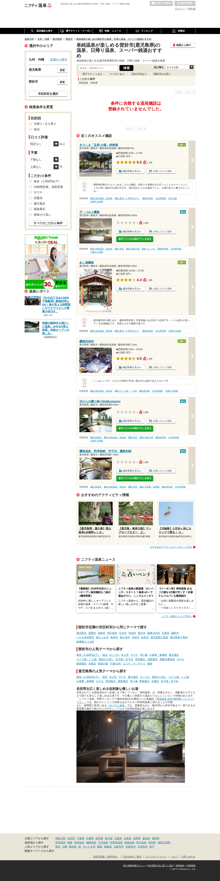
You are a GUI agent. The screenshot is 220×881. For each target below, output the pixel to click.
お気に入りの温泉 (161, 3)
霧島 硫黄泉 (96, 437)
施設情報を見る (131, 171)
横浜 (57, 846)
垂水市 (142, 633)
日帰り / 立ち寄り (45, 123)
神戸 (151, 846)
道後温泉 (129, 842)
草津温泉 (60, 842)
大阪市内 (119, 846)
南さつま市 (102, 637)
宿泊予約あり (139, 74)
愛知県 (146, 838)
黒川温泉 (141, 842)
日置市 (165, 633)
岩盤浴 (38, 197)
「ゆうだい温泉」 (117, 705)
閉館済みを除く (162, 74)
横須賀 (73, 846)
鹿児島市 (81, 633)
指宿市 (132, 633)
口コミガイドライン (155, 856)
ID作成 (191, 8)
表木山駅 (172, 198)
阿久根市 (112, 633)
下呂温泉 (103, 842)
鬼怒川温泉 (164, 842)
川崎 (64, 846)
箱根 (69, 842)
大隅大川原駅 (96, 201)
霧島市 (175, 633)
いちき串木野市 (85, 637)
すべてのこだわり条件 (48, 223)
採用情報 (191, 865)
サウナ (134, 654)
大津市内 (142, 846)
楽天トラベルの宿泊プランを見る (135, 239)
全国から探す (58, 59)
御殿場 (108, 846)
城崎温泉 (91, 842)
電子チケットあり (92, 74)
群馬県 (99, 838)
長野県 (137, 838)
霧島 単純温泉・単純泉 (101, 198)
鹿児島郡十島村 (179, 637)
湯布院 (152, 842)
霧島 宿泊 (119, 249)
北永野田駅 (160, 198)
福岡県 (155, 838)
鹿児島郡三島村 (159, 637)
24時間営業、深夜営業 (48, 186)
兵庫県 (90, 838)
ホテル (180, 659)
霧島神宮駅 (147, 198)
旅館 (149, 663)
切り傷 (144, 654)
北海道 (127, 838)
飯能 (99, 846)
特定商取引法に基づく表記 (160, 865)
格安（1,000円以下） (88, 654)
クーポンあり (117, 74)
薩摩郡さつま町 (85, 641)
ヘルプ (174, 856)
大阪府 (118, 838)
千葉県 (80, 838)
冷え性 (125, 654)
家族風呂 (81, 663)
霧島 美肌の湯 (133, 249)
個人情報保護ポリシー (134, 865)
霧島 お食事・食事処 (150, 487)
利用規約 (180, 865)
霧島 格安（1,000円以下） (127, 198)
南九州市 (125, 637)
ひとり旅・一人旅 (86, 659)
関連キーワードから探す (39, 851)
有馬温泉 (79, 842)
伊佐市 (135, 637)
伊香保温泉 (116, 842)
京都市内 (130, 846)
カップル (114, 654)
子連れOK (115, 663)
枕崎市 (101, 633)
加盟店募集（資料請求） (106, 856)
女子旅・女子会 (124, 659)
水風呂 (92, 663)
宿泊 (104, 654)
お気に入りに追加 (162, 171)
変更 (62, 70)
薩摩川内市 (153, 633)
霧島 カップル (148, 249)
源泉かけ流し (106, 659)
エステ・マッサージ (134, 663)
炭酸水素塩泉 (167, 659)
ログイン (180, 8)
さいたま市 (89, 846)
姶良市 (145, 637)
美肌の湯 (103, 663)
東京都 (108, 838)
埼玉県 (71, 838)
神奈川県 (60, 838)
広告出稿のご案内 (132, 856)
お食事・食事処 (158, 654)
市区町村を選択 (48, 93)
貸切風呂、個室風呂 (146, 659)
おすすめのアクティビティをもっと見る (171, 547)
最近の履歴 (184, 3)
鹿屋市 (92, 633)
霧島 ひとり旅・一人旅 (126, 391)
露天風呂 (174, 654)
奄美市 (114, 637)
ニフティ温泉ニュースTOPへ (176, 616)
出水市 (123, 633)
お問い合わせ (188, 856)
